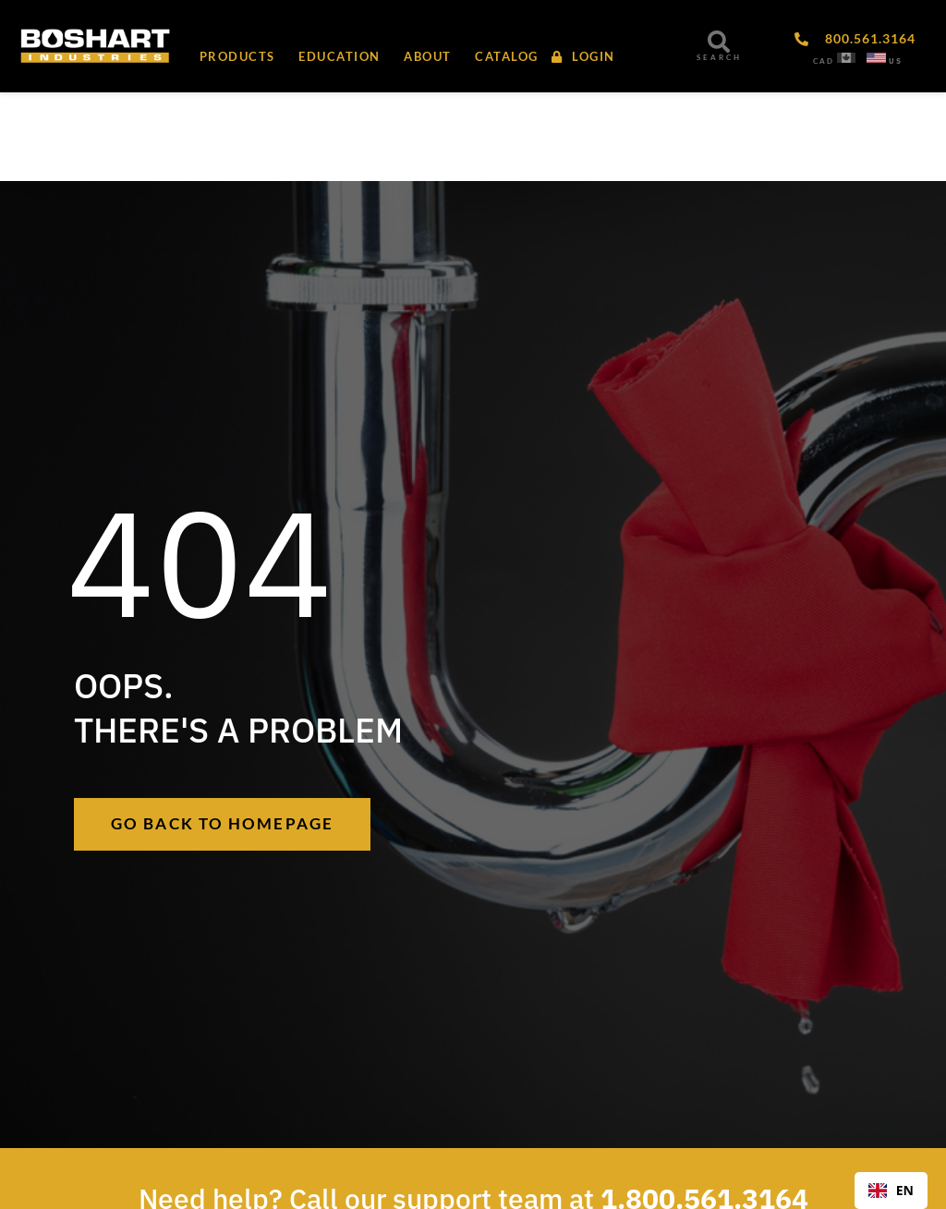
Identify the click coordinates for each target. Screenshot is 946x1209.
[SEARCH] (719, 41)
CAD (823, 61)
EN (891, 1190)
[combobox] (891, 1190)
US (896, 61)
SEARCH (719, 57)
